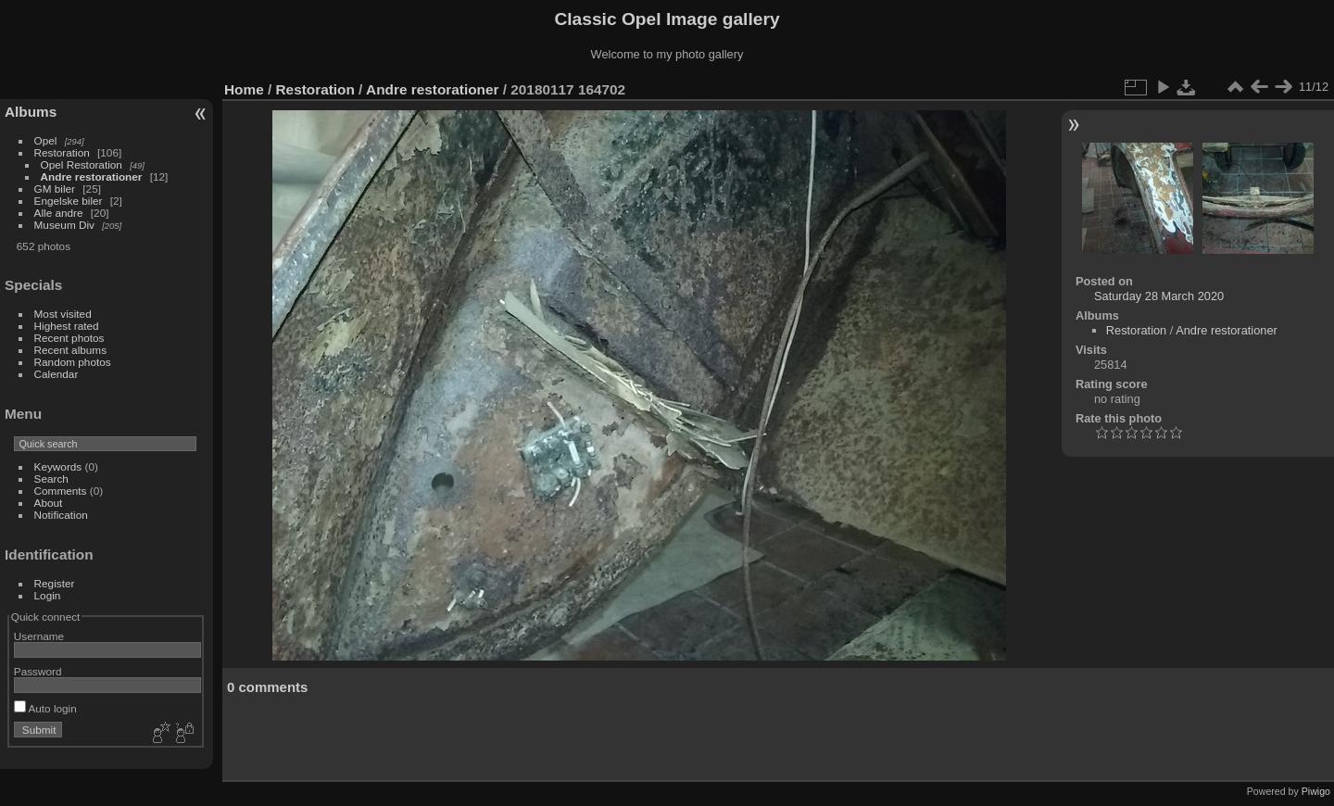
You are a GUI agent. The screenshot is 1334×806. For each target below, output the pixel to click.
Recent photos (69, 338)
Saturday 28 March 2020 (1159, 296)
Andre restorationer (92, 176)
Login (47, 595)
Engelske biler (68, 201)
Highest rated (66, 326)
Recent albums (70, 350)
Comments (60, 491)
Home (244, 89)
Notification (61, 515)
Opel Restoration (81, 164)
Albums (31, 112)
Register (54, 583)
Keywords (58, 466)
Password (38, 671)
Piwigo (1316, 791)
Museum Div (64, 225)
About (48, 503)
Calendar (56, 374)
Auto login (45, 708)
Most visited (63, 314)
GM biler (54, 189)
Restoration (62, 152)
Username (39, 636)
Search (51, 478)
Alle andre (58, 213)
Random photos (72, 362)
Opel (45, 140)
